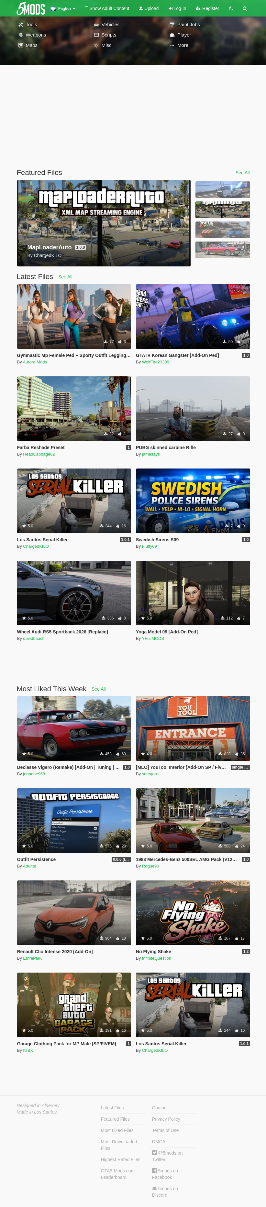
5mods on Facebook (165, 1174)
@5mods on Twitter (167, 1156)
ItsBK (28, 1050)
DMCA (158, 1141)
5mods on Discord (165, 1192)
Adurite (29, 866)
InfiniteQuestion (156, 958)
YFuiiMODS (153, 638)
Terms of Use (165, 1130)
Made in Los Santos (37, 1112)
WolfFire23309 (155, 362)
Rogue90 (150, 866)
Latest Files (112, 1107)
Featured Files (115, 1119)
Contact (160, 1107)
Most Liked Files (117, 1130)
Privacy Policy (166, 1119)
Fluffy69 (149, 546)
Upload (149, 8)
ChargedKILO (36, 546)
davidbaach (34, 638)
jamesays (151, 454)
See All (243, 172)
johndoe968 (34, 773)
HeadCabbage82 (39, 454)
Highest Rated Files (120, 1159)
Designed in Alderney (38, 1105)
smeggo (149, 773)
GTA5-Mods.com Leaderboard (118, 1174)
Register (207, 8)
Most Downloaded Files (119, 1145)
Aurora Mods (35, 362)
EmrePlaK (32, 958)
